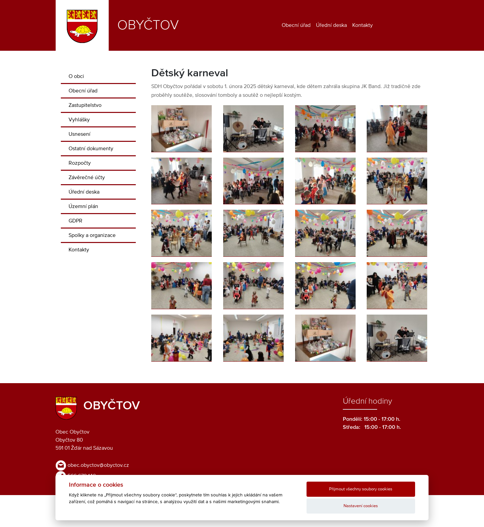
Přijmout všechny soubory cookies (360, 489)
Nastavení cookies (361, 506)
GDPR (75, 221)
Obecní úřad (296, 25)
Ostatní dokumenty (91, 148)
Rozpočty (80, 163)
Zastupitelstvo (85, 105)
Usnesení (79, 134)
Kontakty (362, 25)
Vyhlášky (79, 119)
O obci (76, 76)
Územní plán (83, 206)
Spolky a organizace (92, 235)
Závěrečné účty (87, 177)
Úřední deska (331, 25)
